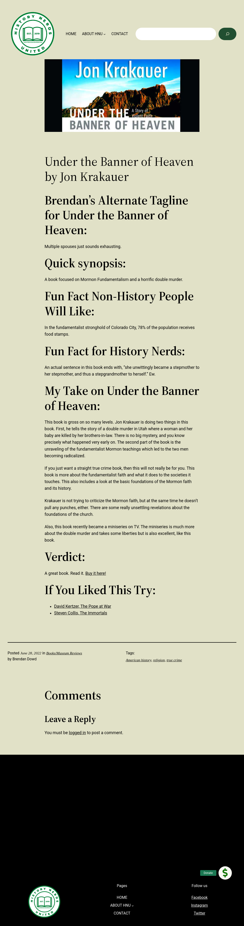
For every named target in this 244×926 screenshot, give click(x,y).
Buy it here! (95, 573)
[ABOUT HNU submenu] (104, 34)
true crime (174, 660)
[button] (225, 873)
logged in (77, 732)
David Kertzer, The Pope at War (82, 606)
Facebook (199, 897)
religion (159, 660)
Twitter (199, 913)
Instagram (199, 905)
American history (138, 660)
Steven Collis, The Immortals (80, 613)
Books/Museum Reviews (64, 653)
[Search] (227, 34)
